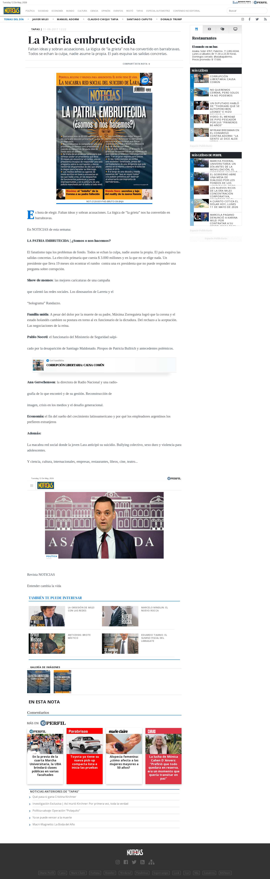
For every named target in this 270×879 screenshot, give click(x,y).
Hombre (110, 872)
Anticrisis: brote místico (79, 636)
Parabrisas (142, 872)
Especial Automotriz (180, 10)
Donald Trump (171, 19)
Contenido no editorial (215, 10)
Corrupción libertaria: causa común (75, 365)
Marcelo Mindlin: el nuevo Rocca (154, 609)
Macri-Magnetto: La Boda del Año (54, 824)
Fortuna (95, 872)
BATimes (225, 872)
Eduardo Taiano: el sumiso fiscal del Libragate (154, 638)
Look (176, 872)
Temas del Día (14, 19)
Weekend (125, 872)
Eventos (134, 10)
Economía (63, 10)
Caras (62, 872)
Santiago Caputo (140, 19)
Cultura (92, 10)
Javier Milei (40, 19)
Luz (187, 872)
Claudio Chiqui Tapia (103, 19)
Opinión (119, 10)
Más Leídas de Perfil (207, 155)
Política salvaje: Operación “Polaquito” (56, 810)
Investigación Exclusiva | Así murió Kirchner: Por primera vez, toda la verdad (80, 803)
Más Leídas (200, 71)
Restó (147, 10)
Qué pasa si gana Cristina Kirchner (54, 797)
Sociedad (46, 10)
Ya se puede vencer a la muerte (52, 817)
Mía (196, 872)
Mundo (78, 10)
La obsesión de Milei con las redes (81, 609)
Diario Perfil (47, 872)
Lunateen (209, 872)
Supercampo (161, 872)
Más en (46, 723)
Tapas (159, 10)
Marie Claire (78, 872)
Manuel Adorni (68, 19)
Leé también (57, 360)
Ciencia (106, 10)
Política (31, 10)
